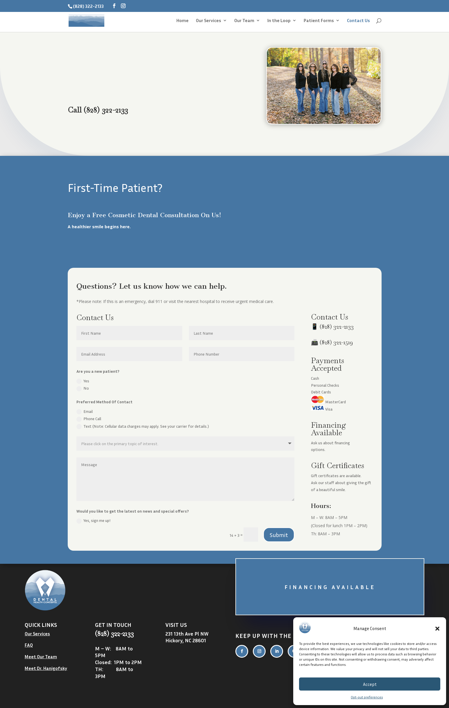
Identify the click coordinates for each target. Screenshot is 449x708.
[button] (437, 629)
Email (84, 412)
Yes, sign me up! (93, 521)
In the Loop (279, 20)
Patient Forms (319, 20)
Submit (279, 534)
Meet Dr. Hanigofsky (46, 668)
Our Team (244, 20)
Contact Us (358, 20)
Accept (370, 684)
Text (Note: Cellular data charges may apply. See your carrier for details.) (142, 426)
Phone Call (88, 419)
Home (182, 20)
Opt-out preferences (367, 697)
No (82, 388)
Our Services (208, 20)
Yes (82, 381)
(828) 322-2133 (337, 326)
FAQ (29, 645)
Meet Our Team (41, 656)
